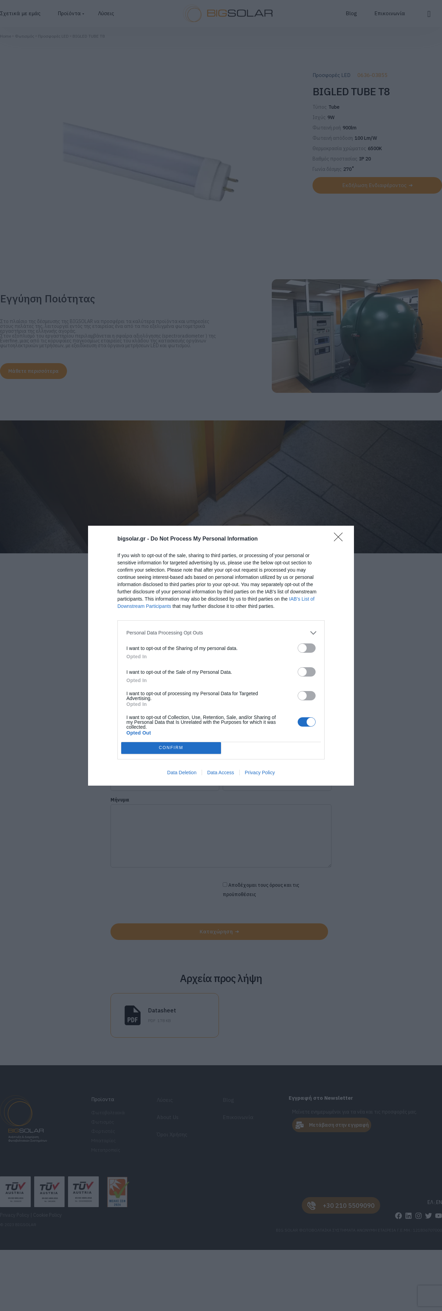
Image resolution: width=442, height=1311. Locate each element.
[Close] (340, 539)
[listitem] (221, 633)
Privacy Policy (260, 772)
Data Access (220, 772)
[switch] (307, 648)
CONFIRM (171, 747)
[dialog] (221, 656)
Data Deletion (181, 772)
